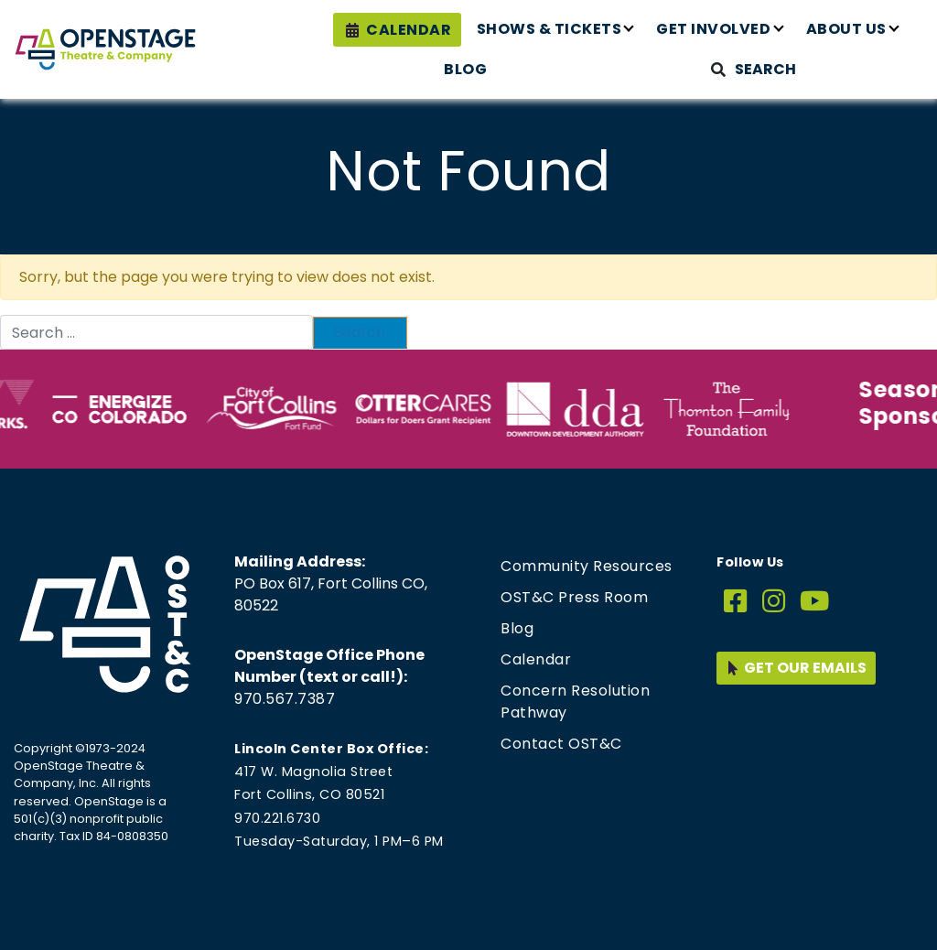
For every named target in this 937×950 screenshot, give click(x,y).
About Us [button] (846, 28)
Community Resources (587, 566)
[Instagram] (774, 601)
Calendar (408, 29)
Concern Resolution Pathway (575, 701)
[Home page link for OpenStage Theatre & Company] (105, 49)
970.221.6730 (277, 818)
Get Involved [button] (713, 28)
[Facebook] (735, 601)
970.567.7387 (284, 698)
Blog (465, 69)
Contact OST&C (561, 743)
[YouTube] (814, 601)
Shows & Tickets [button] (549, 28)
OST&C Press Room (574, 597)
